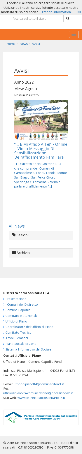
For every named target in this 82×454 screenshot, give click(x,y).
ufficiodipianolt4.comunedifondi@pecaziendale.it (38, 393)
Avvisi (36, 44)
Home (11, 44)
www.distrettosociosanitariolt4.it (41, 398)
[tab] (41, 235)
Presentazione (15, 299)
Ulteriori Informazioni (56, 12)
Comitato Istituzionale (21, 316)
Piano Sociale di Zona (20, 344)
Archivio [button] (21, 252)
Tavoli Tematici (16, 338)
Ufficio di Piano (16, 321)
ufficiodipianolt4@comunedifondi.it (39, 384)
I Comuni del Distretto (21, 304)
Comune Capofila (17, 310)
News (24, 44)
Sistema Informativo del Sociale (28, 349)
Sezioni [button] (20, 235)
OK (79, 12)
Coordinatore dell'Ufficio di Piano (29, 327)
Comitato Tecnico (18, 332)
